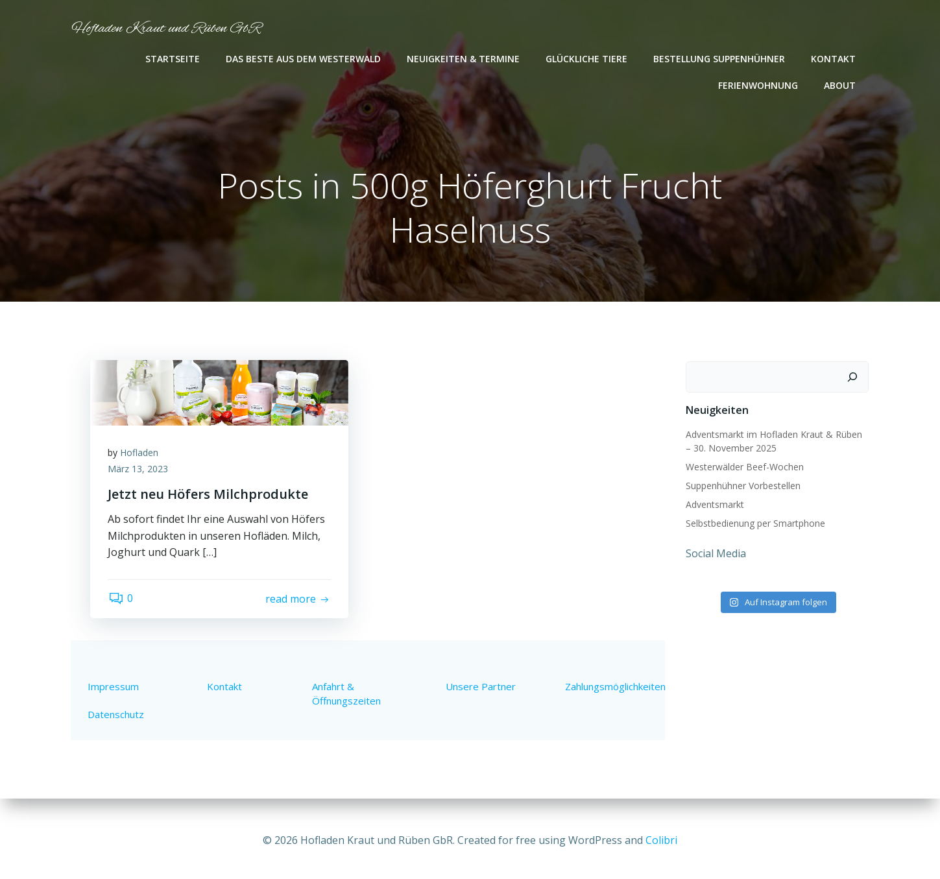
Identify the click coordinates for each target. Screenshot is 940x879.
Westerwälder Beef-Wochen (743, 467)
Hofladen (141, 455)
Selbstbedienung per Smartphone (754, 524)
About (841, 85)
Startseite (174, 59)
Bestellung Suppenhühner (720, 59)
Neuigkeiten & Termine (464, 59)
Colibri (661, 840)
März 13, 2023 (140, 472)
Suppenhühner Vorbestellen (741, 486)
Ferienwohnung (759, 85)
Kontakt (834, 59)
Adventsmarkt (713, 505)
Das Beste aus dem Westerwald (304, 59)
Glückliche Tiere (588, 59)
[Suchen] (853, 377)
